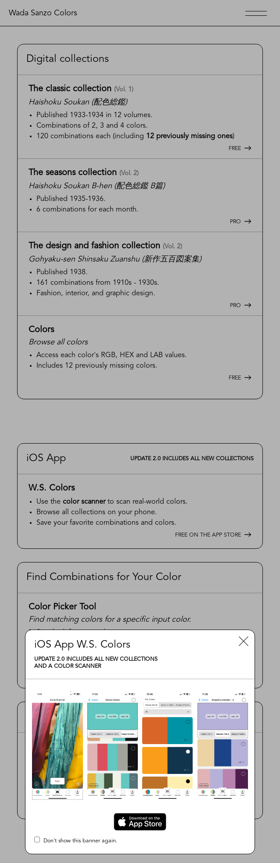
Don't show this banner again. (76, 840)
